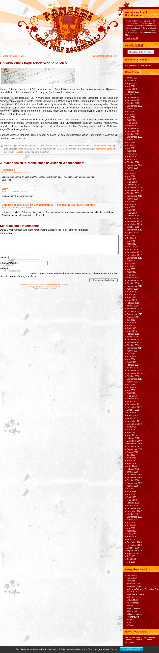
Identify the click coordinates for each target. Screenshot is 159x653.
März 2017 (132, 275)
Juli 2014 (131, 353)
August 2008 (132, 486)
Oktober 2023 (133, 80)
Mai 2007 (131, 528)
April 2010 (131, 432)
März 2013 (132, 396)
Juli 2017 (131, 263)
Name (4, 257)
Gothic (131, 597)
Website (4, 268)
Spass (104, 146)
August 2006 (132, 553)
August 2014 (132, 351)
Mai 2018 (131, 241)
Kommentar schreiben (106, 149)
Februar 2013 (133, 399)
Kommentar (7, 233)
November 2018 (134, 224)
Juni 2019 (131, 204)
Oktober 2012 (133, 410)
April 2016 (131, 297)
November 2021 (134, 131)
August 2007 (132, 520)
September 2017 (134, 258)
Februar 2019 (133, 216)
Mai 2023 (131, 86)
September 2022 (134, 106)
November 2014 (134, 342)
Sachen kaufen (135, 614)
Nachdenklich (134, 608)
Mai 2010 (131, 429)
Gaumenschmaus (136, 594)
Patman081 (8, 169)
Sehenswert (133, 617)
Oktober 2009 (133, 446)
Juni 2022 (131, 114)
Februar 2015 (133, 334)
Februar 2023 (133, 92)
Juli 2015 (131, 320)
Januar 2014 (132, 368)
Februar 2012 (133, 415)
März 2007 (132, 534)
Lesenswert (133, 603)
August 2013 (132, 382)
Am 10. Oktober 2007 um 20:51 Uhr (16, 207)
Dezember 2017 (134, 252)
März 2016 (132, 300)
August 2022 (132, 109)
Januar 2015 (132, 337)
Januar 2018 (132, 249)
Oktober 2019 (133, 193)
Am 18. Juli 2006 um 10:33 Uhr (14, 172)
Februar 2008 (133, 503)
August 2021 (132, 140)
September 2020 (134, 165)
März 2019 (132, 213)
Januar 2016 (132, 306)
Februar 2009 (133, 469)
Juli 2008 (131, 489)
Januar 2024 (132, 78)
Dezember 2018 (134, 221)
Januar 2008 (132, 505)
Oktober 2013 (133, 376)
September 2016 (134, 286)
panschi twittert (134, 45)
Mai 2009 (131, 460)
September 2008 (134, 483)
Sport (130, 622)
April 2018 (131, 244)
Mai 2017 (131, 269)
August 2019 (132, 199)
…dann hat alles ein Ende (14, 56)
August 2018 (132, 232)
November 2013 (134, 373)
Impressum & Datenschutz (139, 65)
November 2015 (134, 308)
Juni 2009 (131, 458)
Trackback (19, 152)
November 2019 (134, 190)
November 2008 (134, 477)
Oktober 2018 (133, 227)
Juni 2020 (131, 173)
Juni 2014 (131, 356)
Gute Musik (133, 600)
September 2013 (134, 379)
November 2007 (134, 511)
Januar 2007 (132, 539)
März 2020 (132, 182)
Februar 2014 (133, 365)
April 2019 (131, 210)
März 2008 (132, 500)
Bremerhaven (134, 583)
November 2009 (134, 444)
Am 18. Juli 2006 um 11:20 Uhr (14, 191)
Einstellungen (131, 649)
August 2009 (132, 452)
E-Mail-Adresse (8, 263)
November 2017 (134, 255)
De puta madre (134, 586)
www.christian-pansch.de (50, 285)
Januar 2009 (132, 472)
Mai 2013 (131, 390)
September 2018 (134, 230)
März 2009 (132, 466)
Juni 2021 (131, 145)
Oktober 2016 (133, 283)
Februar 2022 (133, 126)
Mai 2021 (131, 148)
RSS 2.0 (60, 149)
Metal (130, 605)
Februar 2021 (133, 156)
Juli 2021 (131, 142)
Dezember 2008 (134, 475)
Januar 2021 (132, 159)
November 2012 (134, 407)
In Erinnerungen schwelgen (103, 56)
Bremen (131, 581)
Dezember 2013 (134, 370)
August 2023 (132, 83)
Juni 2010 (131, 427)
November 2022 (134, 100)
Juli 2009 (131, 455)
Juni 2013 (131, 387)
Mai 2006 (131, 562)
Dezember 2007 (134, 508)
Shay (5, 188)
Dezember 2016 (134, 280)
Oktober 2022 (133, 103)
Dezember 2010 (134, 424)
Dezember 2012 (134, 404)
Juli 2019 (131, 202)
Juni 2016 (131, 292)
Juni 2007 (131, 525)
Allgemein (95, 146)
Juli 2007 (131, 522)
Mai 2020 (131, 176)
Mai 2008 (131, 494)
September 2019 (134, 196)
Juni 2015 (131, 323)
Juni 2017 (131, 266)
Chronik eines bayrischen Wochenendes (33, 63)
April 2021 (131, 151)
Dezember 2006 (134, 542)
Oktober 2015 (133, 311)
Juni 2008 (131, 491)
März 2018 (132, 247)
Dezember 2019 (134, 187)
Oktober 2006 (133, 548)
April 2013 (131, 393)
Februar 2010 (133, 438)
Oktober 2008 (133, 480)
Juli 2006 (131, 556)
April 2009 (131, 463)
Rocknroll (132, 611)
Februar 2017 (133, 277)
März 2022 (132, 123)
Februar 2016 (133, 303)
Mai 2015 (131, 325)
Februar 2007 (133, 536)
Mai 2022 (131, 117)
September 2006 (134, 551)
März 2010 (132, 435)
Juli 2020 (131, 171)
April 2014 (131, 362)
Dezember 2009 (134, 441)
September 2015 (134, 314)
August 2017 (132, 261)
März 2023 (132, 89)
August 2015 (132, 317)
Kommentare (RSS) (53, 287)
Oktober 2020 (133, 162)
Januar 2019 (132, 218)
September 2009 (134, 449)
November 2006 (134, 545)
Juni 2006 (131, 559)
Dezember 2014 (134, 339)
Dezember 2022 (134, 97)
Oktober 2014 (133, 345)
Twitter (131, 625)
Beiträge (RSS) (34, 287)
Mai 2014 (131, 359)
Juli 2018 (131, 235)
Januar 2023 (132, 95)
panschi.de (23, 285)
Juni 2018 (131, 238)
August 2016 (132, 289)
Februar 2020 (133, 185)
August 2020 (132, 168)
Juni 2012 (131, 413)
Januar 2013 (132, 401)
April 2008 (131, 497)
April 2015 (131, 328)
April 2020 (131, 179)
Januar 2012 (132, 418)
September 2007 (134, 517)
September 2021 (134, 137)
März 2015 (132, 331)
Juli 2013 (131, 384)
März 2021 (132, 154)
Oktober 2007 (133, 514)
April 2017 (131, 272)
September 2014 (134, 348)
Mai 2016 (131, 294)
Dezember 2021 (134, 128)
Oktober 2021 (133, 134)
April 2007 (131, 531)
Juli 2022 (131, 111)
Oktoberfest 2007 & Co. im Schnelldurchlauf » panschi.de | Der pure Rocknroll (48, 204)
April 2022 (131, 120)
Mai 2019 (131, 207)
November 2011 (134, 421)
